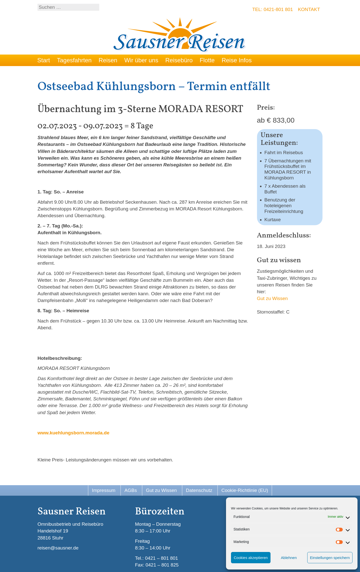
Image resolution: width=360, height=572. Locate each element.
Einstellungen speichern (330, 557)
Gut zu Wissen (272, 298)
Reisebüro (178, 60)
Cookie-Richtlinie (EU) (245, 490)
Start (43, 60)
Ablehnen (289, 557)
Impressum (104, 490)
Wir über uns (141, 60)
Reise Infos (237, 60)
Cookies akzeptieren (251, 557)
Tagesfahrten (74, 60)
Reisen (107, 60)
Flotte (207, 60)
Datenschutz (199, 490)
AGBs (130, 490)
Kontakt (309, 9)
